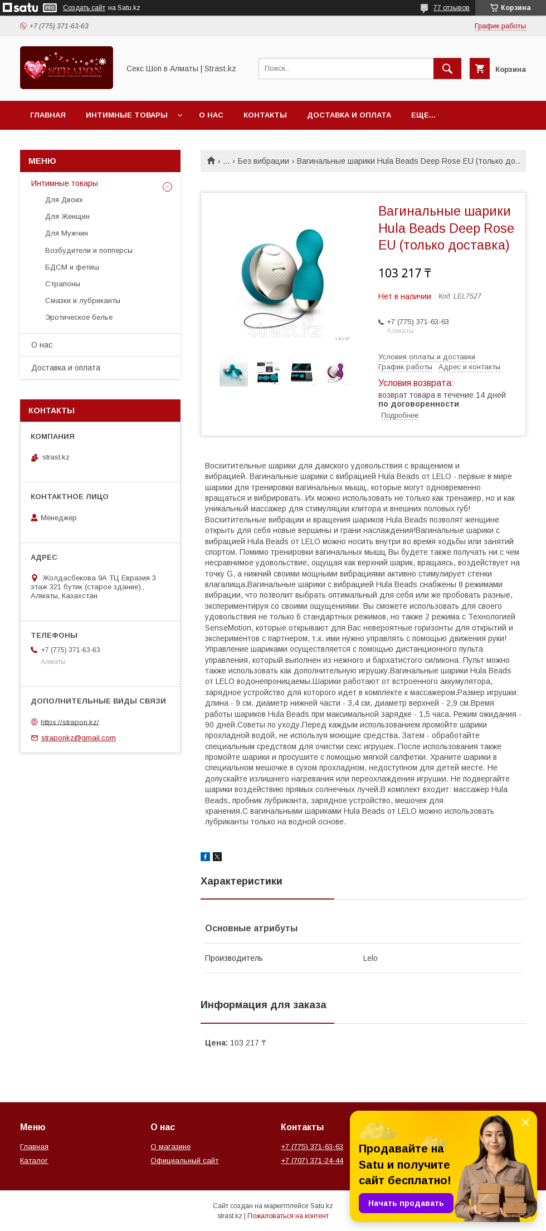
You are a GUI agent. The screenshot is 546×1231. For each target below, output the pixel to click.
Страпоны (62, 284)
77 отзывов (451, 8)
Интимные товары (127, 115)
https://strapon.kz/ (70, 721)
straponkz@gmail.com (78, 738)
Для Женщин (67, 216)
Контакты (265, 115)
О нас (211, 115)
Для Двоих (64, 200)
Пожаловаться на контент (288, 1216)
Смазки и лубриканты (82, 300)
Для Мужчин (66, 233)
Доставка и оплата (349, 115)
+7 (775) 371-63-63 (312, 1146)
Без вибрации (263, 161)
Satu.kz (321, 1206)
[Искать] (447, 68)
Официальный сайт (184, 1160)
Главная (48, 115)
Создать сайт (84, 8)
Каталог (34, 1160)
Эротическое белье (79, 317)
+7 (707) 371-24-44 (312, 1160)
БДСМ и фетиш (72, 267)
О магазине (170, 1146)
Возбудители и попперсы (89, 250)
